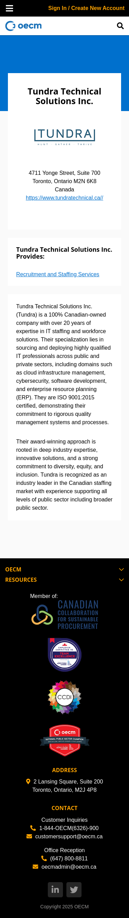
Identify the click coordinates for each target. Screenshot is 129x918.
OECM (81, 906)
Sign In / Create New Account (86, 8)
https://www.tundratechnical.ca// (64, 198)
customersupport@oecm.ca (64, 836)
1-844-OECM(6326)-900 (64, 828)
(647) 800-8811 (64, 858)
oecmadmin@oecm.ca (64, 867)
